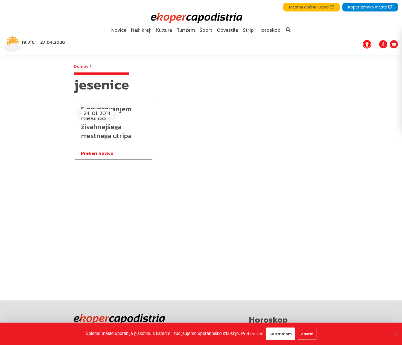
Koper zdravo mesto (370, 7)
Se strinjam (280, 334)
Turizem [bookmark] (186, 30)
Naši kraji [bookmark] (141, 30)
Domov (81, 66)
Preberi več (252, 333)
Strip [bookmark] (248, 30)
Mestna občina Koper (311, 7)
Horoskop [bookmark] (269, 30)
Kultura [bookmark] (164, 30)
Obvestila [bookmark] (227, 30)
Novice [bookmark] (118, 30)
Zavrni (307, 334)
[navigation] (201, 27)
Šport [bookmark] (206, 30)
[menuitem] (119, 30)
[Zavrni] (395, 334)
